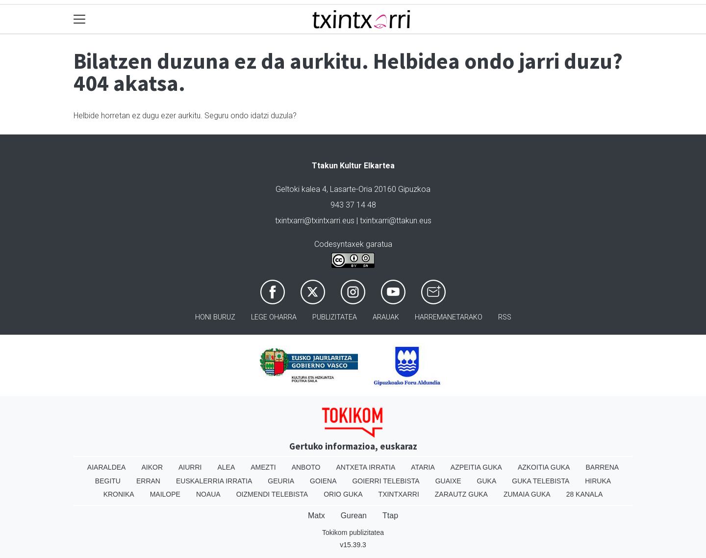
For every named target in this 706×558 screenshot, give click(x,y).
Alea (226, 467)
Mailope (165, 494)
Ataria (423, 467)
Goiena (323, 481)
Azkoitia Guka (544, 467)
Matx (316, 515)
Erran (148, 481)
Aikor (152, 467)
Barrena (602, 467)
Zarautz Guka (461, 494)
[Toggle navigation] (79, 19)
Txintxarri (398, 494)
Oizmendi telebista (272, 494)
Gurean (354, 515)
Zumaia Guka (527, 494)
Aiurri (190, 467)
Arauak (386, 317)
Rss (504, 317)
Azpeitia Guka (476, 467)
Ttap (390, 515)
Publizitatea (334, 317)
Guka (487, 481)
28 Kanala (584, 494)
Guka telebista (540, 481)
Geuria (281, 481)
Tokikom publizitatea (353, 532)
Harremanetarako (448, 317)
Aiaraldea (106, 467)
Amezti (263, 467)
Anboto (306, 467)
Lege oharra (274, 317)
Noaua (208, 494)
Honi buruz (215, 317)
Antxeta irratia (366, 467)
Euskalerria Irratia (214, 481)
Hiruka (598, 481)
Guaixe (448, 481)
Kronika (118, 494)
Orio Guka (343, 494)
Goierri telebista (385, 481)
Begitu (108, 481)
